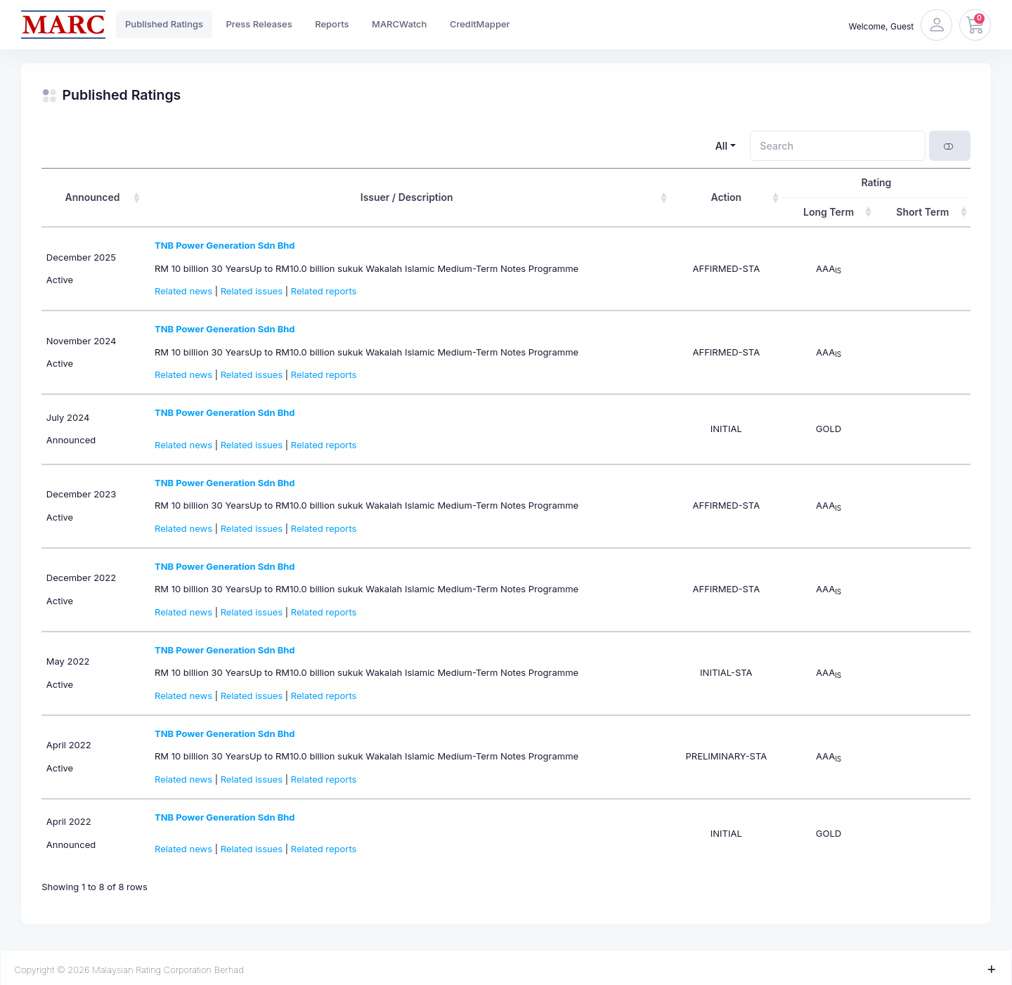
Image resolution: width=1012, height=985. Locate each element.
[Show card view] (950, 146)
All (721, 146)
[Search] (838, 146)
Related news (183, 290)
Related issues (252, 290)
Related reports (324, 290)
